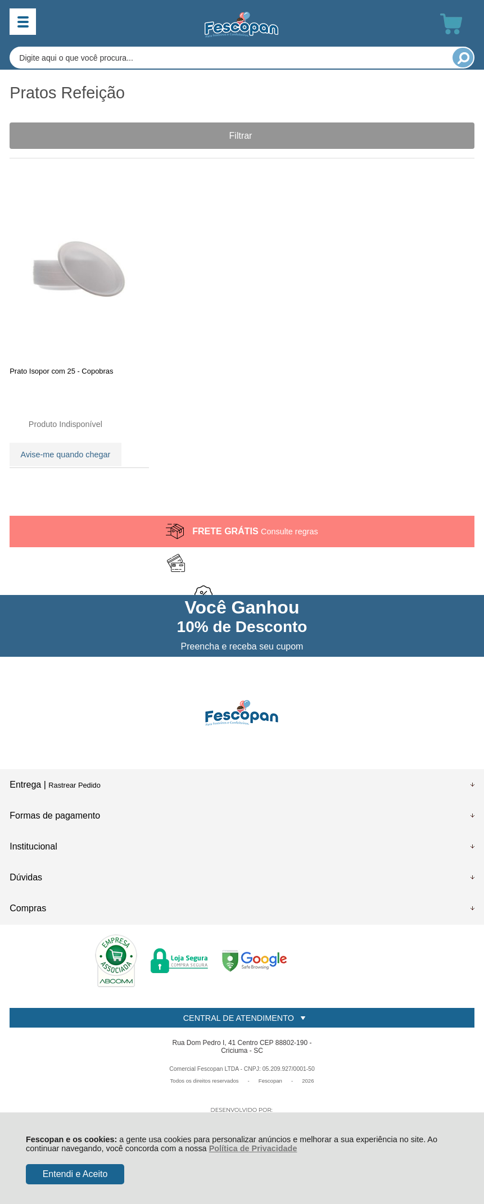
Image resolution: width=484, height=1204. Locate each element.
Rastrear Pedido (74, 787)
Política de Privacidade (253, 1148)
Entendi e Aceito (75, 1174)
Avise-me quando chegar (66, 453)
